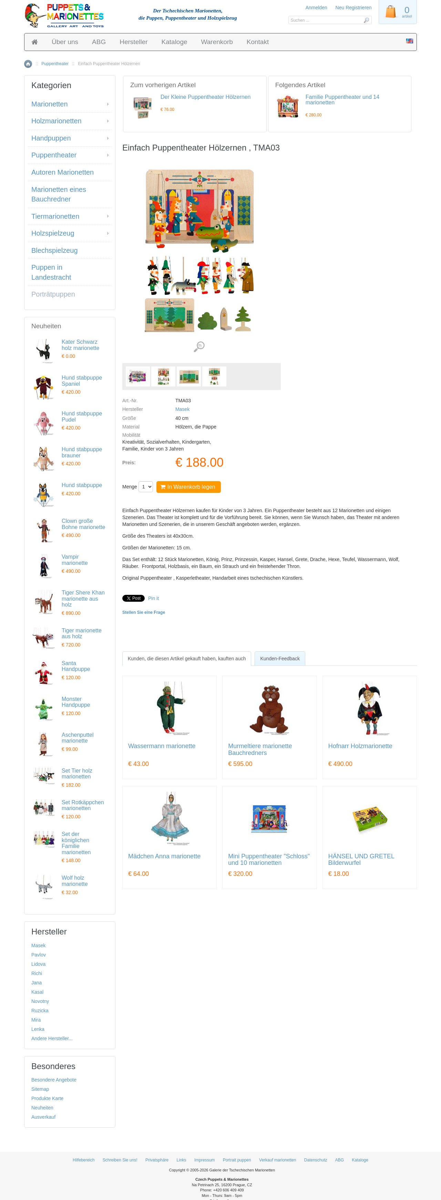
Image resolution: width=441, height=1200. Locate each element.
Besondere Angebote (53, 1080)
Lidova (38, 964)
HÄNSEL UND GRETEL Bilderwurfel (361, 860)
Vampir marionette (75, 560)
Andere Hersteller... (52, 1038)
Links (181, 1160)
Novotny (40, 1001)
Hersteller (133, 41)
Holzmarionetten (56, 121)
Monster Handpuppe (76, 702)
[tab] (186, 658)
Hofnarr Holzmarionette (360, 746)
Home (28, 64)
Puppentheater (55, 63)
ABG (99, 41)
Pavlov (38, 955)
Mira (36, 1020)
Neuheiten (42, 1107)
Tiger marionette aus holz (82, 634)
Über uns (65, 41)
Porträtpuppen (53, 294)
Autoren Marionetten (62, 172)
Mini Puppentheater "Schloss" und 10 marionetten (269, 860)
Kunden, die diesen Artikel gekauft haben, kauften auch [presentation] (187, 658)
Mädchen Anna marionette (164, 856)
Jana (36, 982)
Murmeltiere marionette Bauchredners (260, 749)
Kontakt (258, 41)
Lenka (37, 1029)
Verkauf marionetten (277, 1160)
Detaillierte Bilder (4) (198, 347)
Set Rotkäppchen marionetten (83, 805)
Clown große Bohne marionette (83, 524)
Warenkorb (217, 41)
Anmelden (316, 7)
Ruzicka (40, 1010)
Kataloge (174, 41)
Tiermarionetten (55, 216)
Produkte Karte (47, 1098)
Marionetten (49, 104)
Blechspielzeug (54, 250)
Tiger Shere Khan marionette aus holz (83, 599)
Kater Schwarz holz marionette (80, 345)
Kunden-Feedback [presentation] (279, 658)
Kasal (37, 992)
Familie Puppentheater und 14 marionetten (342, 99)
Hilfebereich (83, 1160)
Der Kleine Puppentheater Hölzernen (206, 97)
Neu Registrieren (354, 7)
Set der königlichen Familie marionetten (76, 843)
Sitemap (40, 1089)
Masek (182, 409)
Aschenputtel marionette (78, 738)
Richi (36, 973)
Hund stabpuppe (82, 485)
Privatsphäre (156, 1160)
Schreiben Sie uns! (120, 1160)
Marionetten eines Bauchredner (58, 194)
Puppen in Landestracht (51, 272)
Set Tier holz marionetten (77, 774)
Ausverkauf (43, 1117)
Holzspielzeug (52, 233)
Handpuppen (51, 138)
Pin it (153, 598)
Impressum (204, 1160)
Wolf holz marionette (75, 881)
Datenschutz (315, 1160)
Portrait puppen (237, 1160)
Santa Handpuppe (76, 666)
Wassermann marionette (161, 746)
